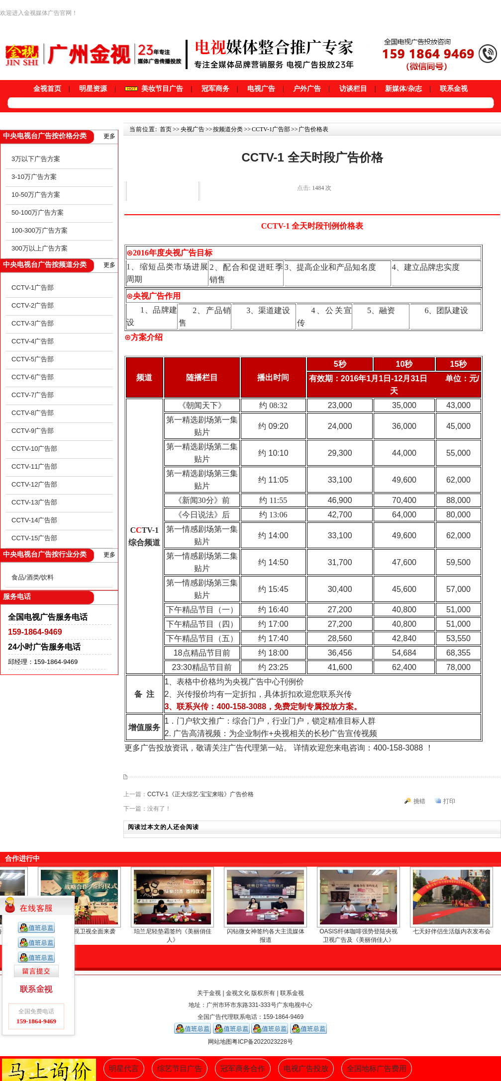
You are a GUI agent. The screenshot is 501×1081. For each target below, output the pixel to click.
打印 (449, 801)
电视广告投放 (306, 1069)
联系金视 (454, 88)
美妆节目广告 (154, 88)
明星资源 (93, 88)
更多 (109, 136)
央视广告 (192, 129)
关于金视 (209, 993)
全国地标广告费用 (376, 1069)
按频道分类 (228, 129)
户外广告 (307, 88)
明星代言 (124, 1069)
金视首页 (47, 88)
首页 (166, 129)
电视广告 (261, 88)
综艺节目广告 (179, 1069)
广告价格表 (313, 129)
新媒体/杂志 (403, 88)
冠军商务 (215, 88)
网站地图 (220, 1041)
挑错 (419, 801)
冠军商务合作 (242, 1069)
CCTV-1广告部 (271, 129)
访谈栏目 (353, 88)
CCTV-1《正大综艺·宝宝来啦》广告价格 (200, 794)
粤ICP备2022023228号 (262, 1041)
